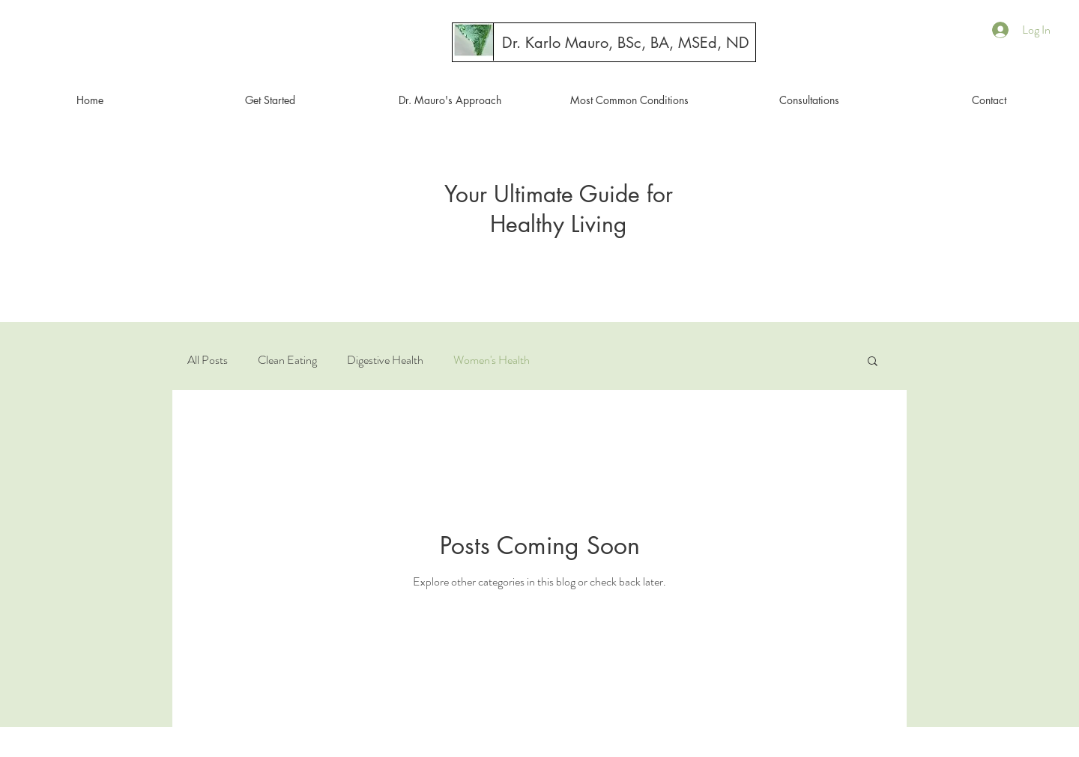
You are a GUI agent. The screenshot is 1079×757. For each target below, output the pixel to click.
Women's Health (491, 360)
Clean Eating (287, 360)
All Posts (207, 360)
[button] (872, 362)
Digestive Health (385, 360)
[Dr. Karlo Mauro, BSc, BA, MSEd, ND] (625, 43)
